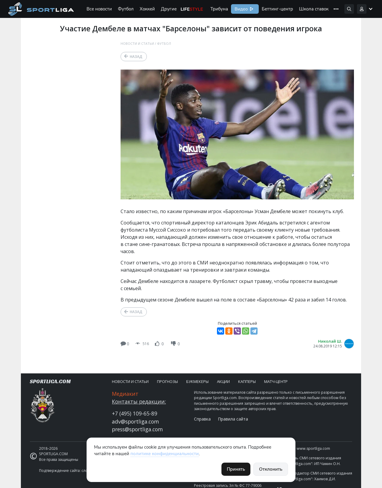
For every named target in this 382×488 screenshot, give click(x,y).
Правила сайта (233, 419)
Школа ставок (314, 9)
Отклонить (270, 469)
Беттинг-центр (277, 9)
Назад (136, 56)
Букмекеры (197, 381)
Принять (236, 469)
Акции (223, 381)
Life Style (192, 9)
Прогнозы (167, 381)
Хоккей (147, 9)
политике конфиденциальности (164, 454)
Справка (202, 419)
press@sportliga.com (137, 429)
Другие (169, 9)
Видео (240, 9)
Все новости (99, 9)
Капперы (247, 381)
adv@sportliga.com (135, 421)
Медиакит (125, 393)
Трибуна (219, 9)
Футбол (126, 9)
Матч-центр (276, 381)
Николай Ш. (330, 341)
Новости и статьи (137, 43)
